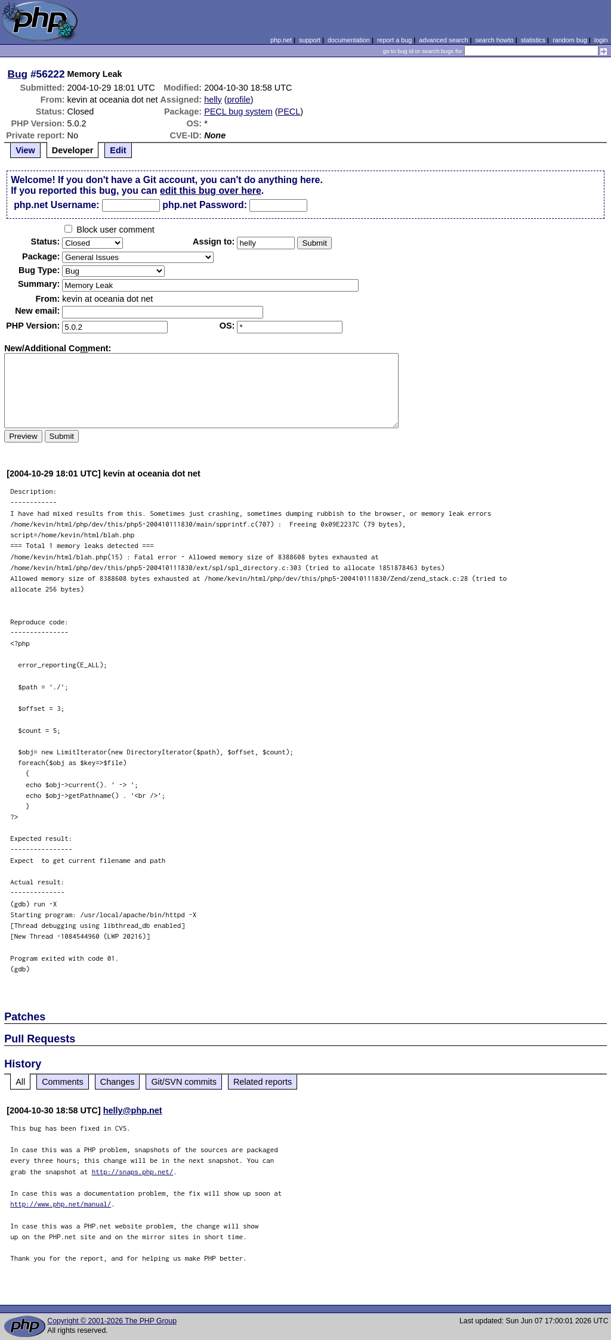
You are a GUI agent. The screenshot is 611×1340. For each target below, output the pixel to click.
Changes (117, 1082)
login (601, 40)
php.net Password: (204, 205)
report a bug (394, 40)
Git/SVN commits (184, 1082)
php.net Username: (56, 205)
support (309, 40)
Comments (63, 1082)
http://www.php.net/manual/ (60, 1204)
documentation (349, 40)
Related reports (262, 1082)
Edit (118, 150)
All (20, 1082)
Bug (18, 74)
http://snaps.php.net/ (133, 1171)
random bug (570, 40)
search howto (494, 40)
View (25, 150)
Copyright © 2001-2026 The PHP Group (112, 1321)
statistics (533, 40)
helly (213, 99)
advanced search (443, 40)
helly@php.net (132, 1110)
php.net (281, 40)
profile (239, 99)
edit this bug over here (210, 190)
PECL (289, 111)
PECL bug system (238, 111)
